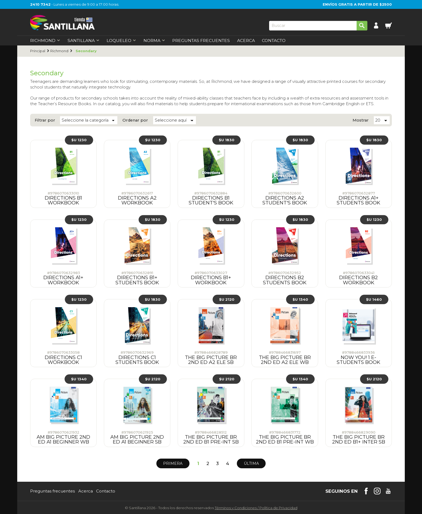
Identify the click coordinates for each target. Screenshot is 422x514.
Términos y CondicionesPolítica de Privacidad (256, 507)
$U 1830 (226, 139)
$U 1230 (79, 139)
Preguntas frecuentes (52, 491)
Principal (37, 51)
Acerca (246, 40)
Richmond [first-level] (45, 40)
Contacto (274, 40)
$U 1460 (374, 298)
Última (251, 462)
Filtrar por (45, 120)
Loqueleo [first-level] (121, 40)
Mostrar (361, 120)
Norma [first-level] (154, 40)
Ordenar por (135, 120)
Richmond (59, 51)
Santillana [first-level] (84, 40)
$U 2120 (226, 298)
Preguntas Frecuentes (201, 40)
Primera (172, 462)
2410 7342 (40, 4)
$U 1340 (300, 298)
